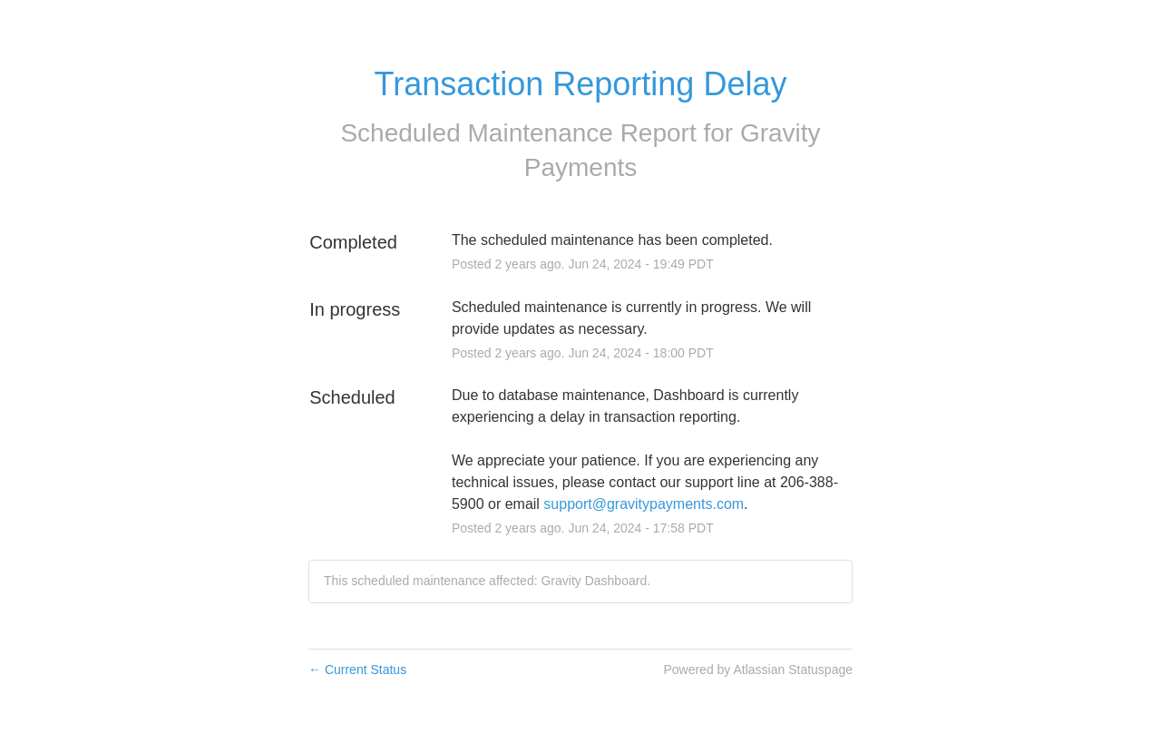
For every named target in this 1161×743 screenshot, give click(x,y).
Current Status (357, 669)
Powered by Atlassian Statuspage (758, 669)
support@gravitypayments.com (643, 504)
